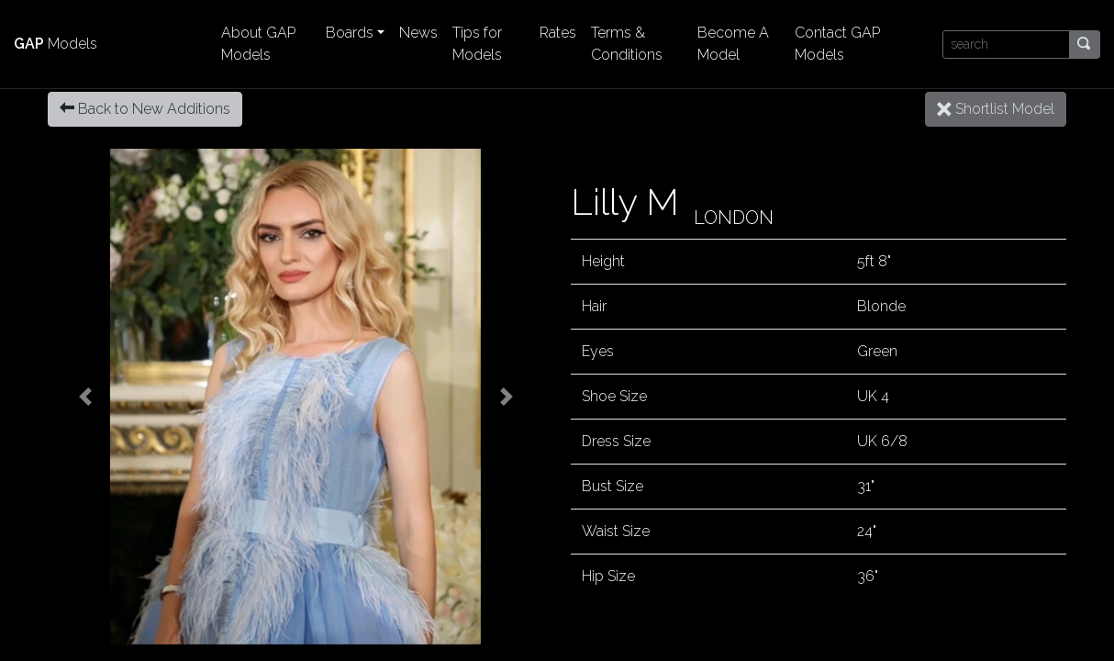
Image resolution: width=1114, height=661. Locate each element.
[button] (85, 396)
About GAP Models (258, 43)
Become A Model (733, 43)
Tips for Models (477, 43)
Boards (349, 32)
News (418, 32)
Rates (558, 32)
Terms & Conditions (627, 43)
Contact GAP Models (837, 43)
